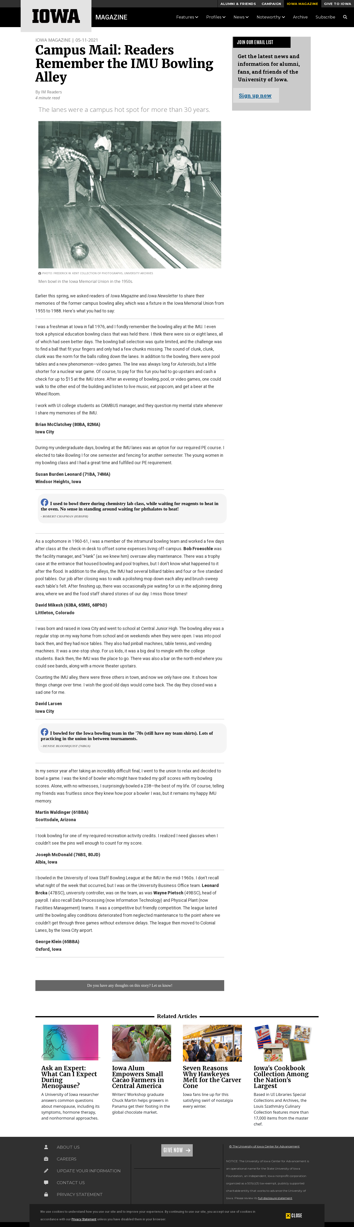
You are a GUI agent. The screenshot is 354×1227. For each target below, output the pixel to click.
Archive (300, 17)
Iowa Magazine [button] (302, 4)
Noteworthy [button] (271, 17)
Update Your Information (89, 1170)
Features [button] (187, 17)
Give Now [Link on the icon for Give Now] (173, 1150)
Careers (66, 1159)
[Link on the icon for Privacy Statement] (46, 1194)
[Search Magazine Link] (345, 17)
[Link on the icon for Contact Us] (46, 1182)
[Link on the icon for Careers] (46, 1159)
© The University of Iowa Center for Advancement (264, 1146)
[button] (294, 1215)
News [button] (241, 17)
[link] (70, 1043)
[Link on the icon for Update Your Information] (46, 1170)
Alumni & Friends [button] (238, 4)
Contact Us (71, 1182)
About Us (68, 1147)
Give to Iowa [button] (337, 4)
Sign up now (255, 95)
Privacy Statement (84, 1219)
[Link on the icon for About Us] (46, 1147)
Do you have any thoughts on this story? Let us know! (130, 985)
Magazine (111, 17)
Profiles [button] (216, 17)
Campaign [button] (271, 4)
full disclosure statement (275, 1198)
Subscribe (325, 17)
